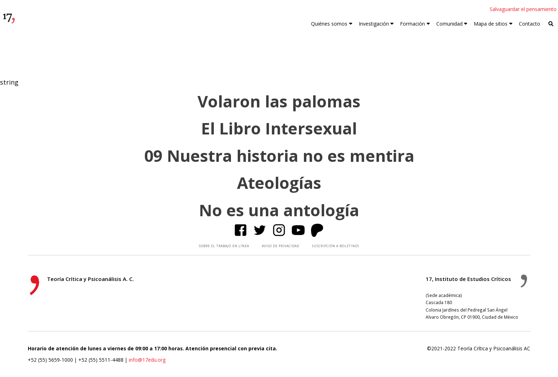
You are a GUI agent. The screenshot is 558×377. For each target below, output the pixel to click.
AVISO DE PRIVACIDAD (280, 246)
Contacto (529, 23)
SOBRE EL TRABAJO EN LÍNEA (224, 246)
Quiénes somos (329, 23)
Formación (412, 23)
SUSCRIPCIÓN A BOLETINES (335, 246)
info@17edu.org (147, 359)
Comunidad (449, 23)
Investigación (374, 23)
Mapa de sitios (490, 23)
